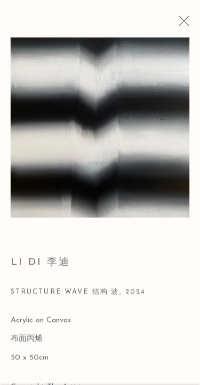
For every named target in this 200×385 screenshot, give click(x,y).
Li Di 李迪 (40, 265)
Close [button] (184, 24)
